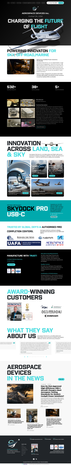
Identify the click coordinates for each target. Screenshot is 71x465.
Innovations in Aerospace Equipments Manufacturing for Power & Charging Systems (16, 421)
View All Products (41, 126)
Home (23, 445)
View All (61, 379)
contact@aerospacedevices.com (36, 439)
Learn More (25, 193)
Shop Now (54, 216)
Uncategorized (43, 384)
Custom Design (24, 448)
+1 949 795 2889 (52, 2)
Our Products (24, 447)
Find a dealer (24, 452)
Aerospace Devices (30, 423)
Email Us (61, 2)
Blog (22, 455)
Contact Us (23, 453)
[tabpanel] (35, 348)
